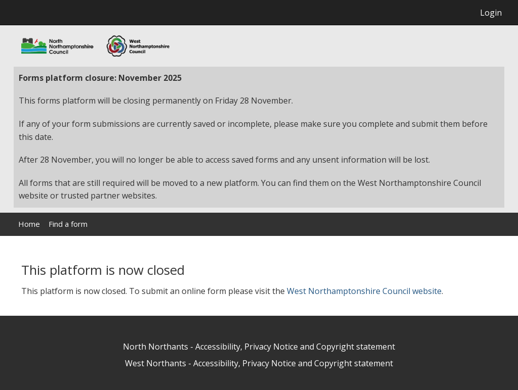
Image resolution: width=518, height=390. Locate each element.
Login (491, 12)
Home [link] (29, 224)
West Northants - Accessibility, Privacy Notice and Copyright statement (259, 363)
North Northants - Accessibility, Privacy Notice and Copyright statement (259, 346)
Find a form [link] (68, 224)
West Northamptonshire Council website (364, 291)
